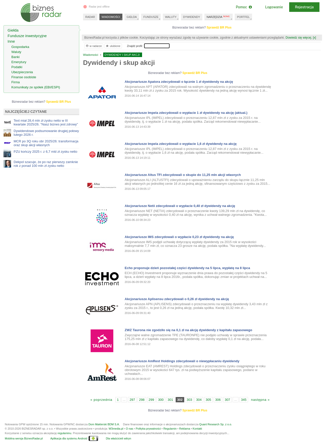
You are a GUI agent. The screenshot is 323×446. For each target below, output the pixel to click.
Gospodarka (20, 47)
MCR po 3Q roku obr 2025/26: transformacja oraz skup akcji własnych (46, 143)
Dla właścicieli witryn (118, 438)
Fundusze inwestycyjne (27, 36)
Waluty (16, 52)
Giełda (13, 30)
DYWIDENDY (191, 16)
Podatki (16, 67)
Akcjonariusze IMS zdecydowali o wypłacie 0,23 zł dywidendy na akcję (179, 237)
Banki (15, 57)
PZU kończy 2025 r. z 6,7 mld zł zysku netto (45, 151)
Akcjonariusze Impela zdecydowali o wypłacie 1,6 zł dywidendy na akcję (181, 144)
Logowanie (274, 7)
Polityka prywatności (148, 428)
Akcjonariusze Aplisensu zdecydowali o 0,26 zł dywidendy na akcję (177, 299)
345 (244, 400)
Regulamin (170, 428)
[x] (314, 37)
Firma (15, 82)
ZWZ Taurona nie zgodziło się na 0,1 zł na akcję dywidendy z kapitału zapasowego (188, 330)
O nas (129, 428)
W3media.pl (116, 428)
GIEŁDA (132, 16)
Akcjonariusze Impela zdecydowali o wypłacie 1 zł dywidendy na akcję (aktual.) (186, 113)
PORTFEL (243, 16)
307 (227, 400)
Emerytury (18, 62)
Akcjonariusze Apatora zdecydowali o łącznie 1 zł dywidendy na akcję (179, 82)
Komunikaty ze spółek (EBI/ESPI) (35, 87)
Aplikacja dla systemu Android (68, 438)
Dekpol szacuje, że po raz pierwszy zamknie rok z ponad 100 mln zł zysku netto (46, 164)
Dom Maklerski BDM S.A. (104, 424)
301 (170, 400)
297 (132, 400)
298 (142, 400)
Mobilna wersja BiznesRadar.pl (24, 438)
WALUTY (170, 16)
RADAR (90, 16)
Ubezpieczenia (22, 72)
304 (199, 400)
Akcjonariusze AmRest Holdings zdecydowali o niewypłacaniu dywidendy (182, 361)
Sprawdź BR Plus (219, 27)
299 (151, 400)
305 (208, 400)
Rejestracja (304, 7)
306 (218, 400)
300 (161, 400)
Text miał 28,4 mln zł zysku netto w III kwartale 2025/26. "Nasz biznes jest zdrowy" (46, 122)
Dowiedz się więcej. (299, 37)
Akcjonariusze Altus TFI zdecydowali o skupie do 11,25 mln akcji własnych (183, 175)
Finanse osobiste (23, 77)
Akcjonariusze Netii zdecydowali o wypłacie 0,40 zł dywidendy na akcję (180, 206)
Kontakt (197, 428)
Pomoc (244, 7)
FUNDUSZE (150, 16)
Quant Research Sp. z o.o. (215, 424)
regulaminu (64, 433)
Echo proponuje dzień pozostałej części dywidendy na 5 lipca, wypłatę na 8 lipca (187, 268)
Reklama (184, 428)
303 (189, 400)
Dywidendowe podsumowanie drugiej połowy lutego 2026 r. (46, 133)
